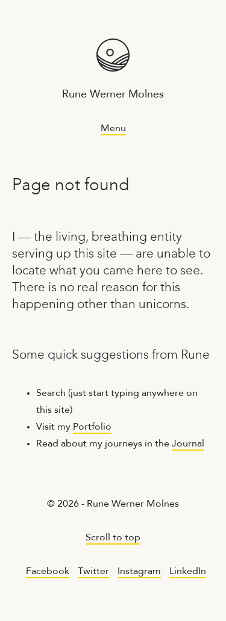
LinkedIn (187, 571)
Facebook (47, 571)
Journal (188, 444)
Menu (113, 129)
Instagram (139, 571)
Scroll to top (113, 538)
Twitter (93, 571)
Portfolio (92, 427)
